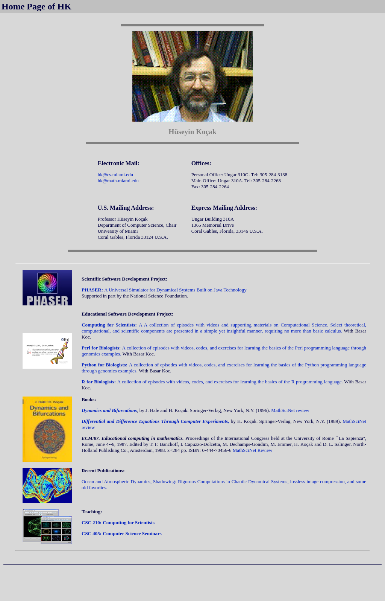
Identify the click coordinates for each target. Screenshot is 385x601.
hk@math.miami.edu (118, 180)
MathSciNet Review (253, 450)
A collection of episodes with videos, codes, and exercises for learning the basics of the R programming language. (213, 381)
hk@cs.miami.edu (115, 174)
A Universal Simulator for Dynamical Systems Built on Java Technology (164, 290)
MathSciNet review (290, 410)
